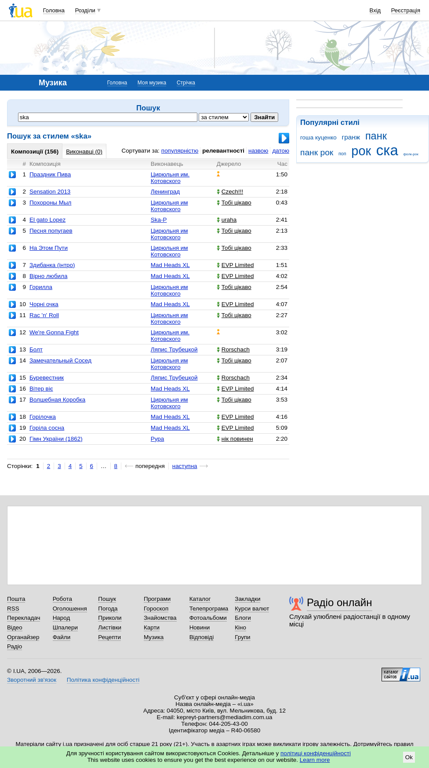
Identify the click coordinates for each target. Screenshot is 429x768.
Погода (107, 608)
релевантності (223, 150)
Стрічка (186, 83)
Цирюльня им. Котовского (170, 177)
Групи (242, 637)
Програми (157, 599)
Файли (62, 637)
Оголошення (70, 608)
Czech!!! (230, 191)
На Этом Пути (48, 248)
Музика (154, 637)
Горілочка (42, 416)
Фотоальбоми (208, 617)
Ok (409, 757)
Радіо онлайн (339, 602)
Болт (36, 349)
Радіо (14, 646)
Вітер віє (41, 388)
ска (387, 150)
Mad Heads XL (170, 265)
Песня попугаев (51, 230)
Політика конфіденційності (103, 680)
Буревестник (46, 377)
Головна (54, 10)
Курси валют (252, 608)
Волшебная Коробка (57, 399)
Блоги (243, 617)
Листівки (109, 627)
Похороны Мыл (50, 202)
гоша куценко (318, 137)
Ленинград (165, 191)
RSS (13, 608)
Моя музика (152, 83)
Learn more (315, 760)
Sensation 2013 (49, 191)
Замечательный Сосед (60, 360)
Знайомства (160, 617)
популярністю (179, 150)
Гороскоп (156, 608)
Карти (152, 627)
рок (361, 151)
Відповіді (201, 637)
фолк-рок (410, 154)
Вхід (375, 10)
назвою (258, 150)
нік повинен (235, 438)
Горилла (40, 287)
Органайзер (23, 637)
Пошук (107, 599)
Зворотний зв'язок (31, 680)
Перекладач (23, 617)
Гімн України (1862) (56, 438)
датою (280, 150)
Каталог (200, 599)
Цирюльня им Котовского (169, 205)
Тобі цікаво (234, 202)
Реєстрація (405, 10)
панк (376, 136)
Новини (199, 627)
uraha (226, 219)
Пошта (16, 599)
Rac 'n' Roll (44, 315)
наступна (184, 466)
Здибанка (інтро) (52, 265)
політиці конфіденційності (315, 753)
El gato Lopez (47, 219)
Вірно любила (48, 276)
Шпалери (65, 627)
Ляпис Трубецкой (174, 349)
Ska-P (159, 219)
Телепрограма (209, 608)
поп (342, 153)
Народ (61, 617)
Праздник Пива (50, 174)
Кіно (240, 627)
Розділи (85, 10)
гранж (351, 137)
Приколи (109, 617)
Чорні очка (43, 304)
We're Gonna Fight (54, 332)
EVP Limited (235, 265)
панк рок (316, 152)
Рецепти (109, 637)
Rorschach (233, 349)
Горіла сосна (46, 427)
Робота (62, 599)
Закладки (247, 599)
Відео (14, 627)
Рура (157, 438)
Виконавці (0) (84, 151)
